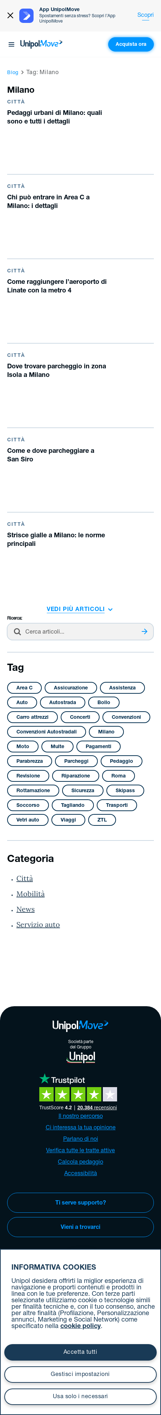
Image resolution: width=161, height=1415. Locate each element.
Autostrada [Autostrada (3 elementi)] (62, 703)
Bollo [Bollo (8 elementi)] (103, 703)
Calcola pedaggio (80, 1163)
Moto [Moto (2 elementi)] (22, 747)
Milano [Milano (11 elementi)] (106, 732)
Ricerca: (14, 618)
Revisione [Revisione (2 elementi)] (28, 776)
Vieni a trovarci (80, 1228)
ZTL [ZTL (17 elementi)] (102, 820)
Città (24, 878)
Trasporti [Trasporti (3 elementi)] (117, 805)
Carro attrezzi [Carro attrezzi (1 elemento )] (32, 717)
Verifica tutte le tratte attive (80, 1151)
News (25, 909)
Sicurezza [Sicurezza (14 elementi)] (82, 791)
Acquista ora (131, 44)
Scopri (145, 16)
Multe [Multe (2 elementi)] (57, 747)
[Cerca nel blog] (80, 631)
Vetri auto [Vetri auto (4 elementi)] (27, 820)
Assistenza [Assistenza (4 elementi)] (122, 688)
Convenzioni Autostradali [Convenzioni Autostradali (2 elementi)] (46, 732)
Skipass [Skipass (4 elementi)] (125, 791)
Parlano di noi (80, 1140)
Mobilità (30, 893)
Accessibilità (80, 1174)
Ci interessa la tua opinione (81, 1128)
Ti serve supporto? (80, 1203)
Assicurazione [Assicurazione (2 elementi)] (71, 688)
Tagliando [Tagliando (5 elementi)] (73, 805)
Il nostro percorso (81, 1117)
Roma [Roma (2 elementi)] (118, 776)
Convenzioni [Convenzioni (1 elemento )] (126, 717)
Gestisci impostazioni (80, 1375)
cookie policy (80, 1326)
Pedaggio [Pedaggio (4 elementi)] (121, 761)
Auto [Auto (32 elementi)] (22, 703)
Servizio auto (38, 924)
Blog (13, 73)
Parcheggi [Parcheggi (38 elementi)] (76, 761)
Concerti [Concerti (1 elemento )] (80, 717)
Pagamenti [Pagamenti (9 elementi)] (98, 747)
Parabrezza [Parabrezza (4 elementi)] (29, 761)
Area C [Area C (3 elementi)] (24, 688)
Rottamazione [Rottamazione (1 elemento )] (33, 791)
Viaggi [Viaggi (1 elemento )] (68, 820)
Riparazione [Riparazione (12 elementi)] (75, 776)
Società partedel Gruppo (80, 1051)
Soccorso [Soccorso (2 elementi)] (28, 805)
